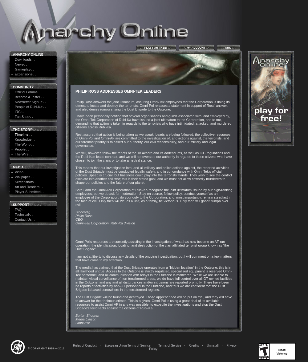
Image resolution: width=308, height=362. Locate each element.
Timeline (21, 134)
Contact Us (23, 219)
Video (19, 172)
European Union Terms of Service (127, 345)
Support (21, 205)
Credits (194, 345)
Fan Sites (22, 117)
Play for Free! (156, 47)
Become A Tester (27, 97)
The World (22, 144)
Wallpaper (22, 177)
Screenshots (24, 182)
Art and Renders (27, 187)
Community (23, 87)
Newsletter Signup (28, 102)
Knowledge (23, 139)
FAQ (18, 209)
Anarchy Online (28, 54)
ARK (228, 47)
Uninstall (212, 345)
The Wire (22, 154)
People (20, 149)
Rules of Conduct (85, 345)
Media (18, 167)
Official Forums (26, 92)
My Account (197, 47)
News (19, 64)
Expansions (23, 74)
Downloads (23, 59)
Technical (22, 214)
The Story (22, 129)
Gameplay (22, 69)
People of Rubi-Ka (28, 107)
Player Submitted (28, 192)
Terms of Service (169, 345)
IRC (18, 112)
